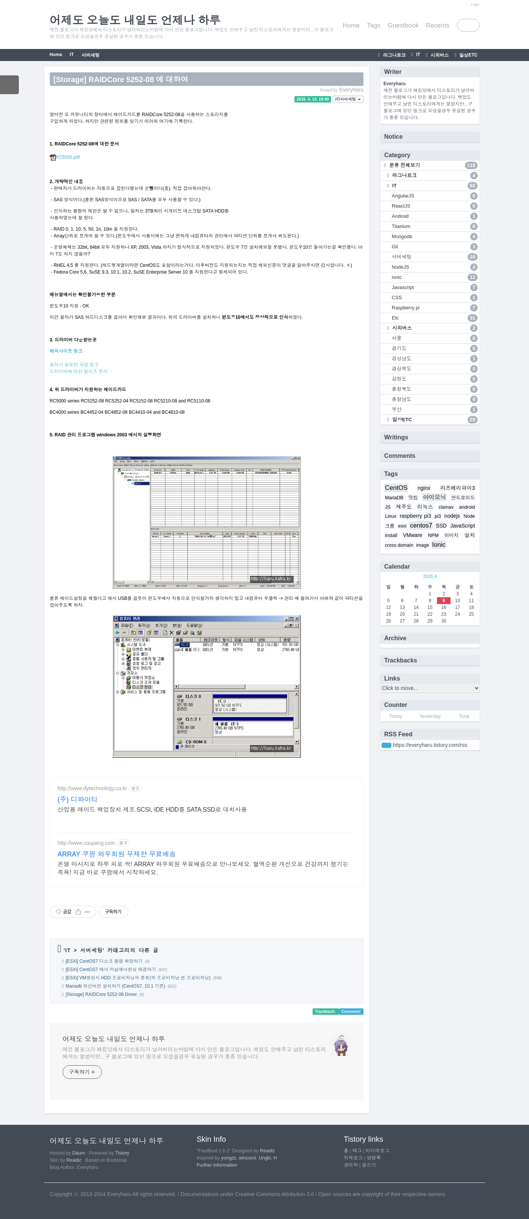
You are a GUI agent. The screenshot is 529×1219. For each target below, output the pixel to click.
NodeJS (435, 267)
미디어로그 (377, 1150)
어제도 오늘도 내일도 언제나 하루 (114, 1039)
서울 (435, 338)
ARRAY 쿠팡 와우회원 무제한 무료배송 (117, 854)
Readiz (73, 1160)
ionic (435, 277)
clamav (446, 507)
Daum (78, 1153)
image (422, 545)
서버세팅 (90, 55)
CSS (435, 297)
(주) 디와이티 (78, 799)
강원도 (435, 379)
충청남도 (435, 399)
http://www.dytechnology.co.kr (92, 788)
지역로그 (353, 1158)
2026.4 (430, 576)
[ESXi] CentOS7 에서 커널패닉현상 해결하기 (111, 969)
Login (475, 4)
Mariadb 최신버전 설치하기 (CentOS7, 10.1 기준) (115, 986)
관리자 (351, 1165)
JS (388, 507)
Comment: (351, 1011)
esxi (402, 526)
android (467, 507)
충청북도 (435, 389)
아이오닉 (434, 497)
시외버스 (439, 55)
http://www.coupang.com (86, 843)
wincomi (247, 1158)
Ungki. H (268, 1158)
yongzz (228, 1158)
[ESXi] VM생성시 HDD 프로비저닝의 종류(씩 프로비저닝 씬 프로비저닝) (138, 977)
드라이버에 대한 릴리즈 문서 (79, 371)
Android (435, 216)
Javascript (435, 287)
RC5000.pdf (65, 157)
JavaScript (462, 526)
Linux (390, 516)
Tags (373, 25)
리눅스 (425, 507)
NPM (433, 535)
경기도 (435, 348)
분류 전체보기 (433, 165)
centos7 (421, 525)
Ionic (438, 544)
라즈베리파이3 (457, 488)
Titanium (435, 226)
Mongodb (435, 236)
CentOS (396, 487)
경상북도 (435, 369)
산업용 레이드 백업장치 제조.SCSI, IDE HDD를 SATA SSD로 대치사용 (152, 809)
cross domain (399, 545)
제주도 (404, 507)
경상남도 (435, 358)
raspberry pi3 (415, 516)
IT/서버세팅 (348, 99)
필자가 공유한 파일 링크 (74, 364)
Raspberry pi (435, 308)
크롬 (389, 526)
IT (417, 54)
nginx (423, 488)
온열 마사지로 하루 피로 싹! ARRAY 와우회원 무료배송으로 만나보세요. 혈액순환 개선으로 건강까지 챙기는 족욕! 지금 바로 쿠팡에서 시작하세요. (203, 868)
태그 (357, 1150)
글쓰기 (369, 1165)
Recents (437, 25)
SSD (441, 526)
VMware (412, 535)
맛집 (413, 497)
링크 (78, 351)
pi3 (438, 516)
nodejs (452, 516)
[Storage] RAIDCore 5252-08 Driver (101, 994)
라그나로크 (393, 55)
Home (351, 25)
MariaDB (394, 497)
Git (435, 247)
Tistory (122, 1153)
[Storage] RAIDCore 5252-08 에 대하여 (121, 79)
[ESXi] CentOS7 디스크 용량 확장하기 (104, 961)
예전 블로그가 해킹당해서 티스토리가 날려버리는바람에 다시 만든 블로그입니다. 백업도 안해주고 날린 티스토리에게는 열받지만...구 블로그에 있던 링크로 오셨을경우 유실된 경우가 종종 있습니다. (194, 1053)
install (391, 535)
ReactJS (435, 206)
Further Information (217, 1165)
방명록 (373, 1158)
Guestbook (403, 25)
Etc (435, 318)
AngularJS (435, 196)
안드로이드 (463, 497)
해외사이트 (62, 351)
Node (469, 516)
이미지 (451, 535)
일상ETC (467, 55)
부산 (435, 409)
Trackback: (326, 1011)
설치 (470, 535)
